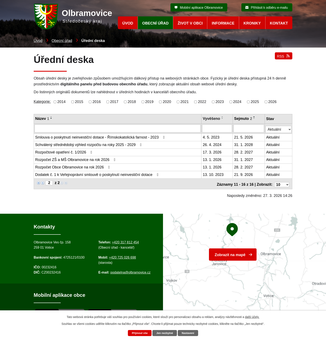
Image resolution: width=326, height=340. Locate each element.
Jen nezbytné (165, 333)
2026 (272, 102)
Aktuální (273, 137)
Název (42, 119)
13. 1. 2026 (212, 159)
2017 (114, 102)
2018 (132, 102)
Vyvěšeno (211, 119)
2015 (79, 102)
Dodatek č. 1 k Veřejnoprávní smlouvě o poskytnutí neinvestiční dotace (97, 174)
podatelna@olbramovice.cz (130, 270)
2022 (202, 102)
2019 (149, 102)
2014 (61, 102)
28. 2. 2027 (243, 152)
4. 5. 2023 (211, 137)
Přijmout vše (137, 333)
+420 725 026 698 (122, 255)
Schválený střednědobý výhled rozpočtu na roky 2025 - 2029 (89, 144)
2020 (167, 102)
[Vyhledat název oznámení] (118, 128)
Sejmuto (243, 119)
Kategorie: (42, 101)
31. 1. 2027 (243, 159)
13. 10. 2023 (213, 174)
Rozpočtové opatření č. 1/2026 (64, 152)
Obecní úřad (62, 41)
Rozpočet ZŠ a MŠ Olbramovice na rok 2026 (76, 159)
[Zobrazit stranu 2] (49, 182)
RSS (283, 58)
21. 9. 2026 (243, 174)
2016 (97, 102)
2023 (220, 102)
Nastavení (190, 333)
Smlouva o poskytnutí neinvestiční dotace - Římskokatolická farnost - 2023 (100, 137)
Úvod (38, 41)
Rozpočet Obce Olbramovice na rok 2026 (73, 166)
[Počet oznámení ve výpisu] (281, 182)
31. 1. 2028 (243, 144)
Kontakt (279, 23)
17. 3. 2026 (212, 152)
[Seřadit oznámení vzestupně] (51, 117)
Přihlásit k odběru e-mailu (269, 7)
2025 (255, 102)
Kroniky (252, 23)
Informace (223, 23)
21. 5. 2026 (243, 137)
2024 (237, 102)
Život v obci (190, 23)
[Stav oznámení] (278, 127)
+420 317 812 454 (125, 240)
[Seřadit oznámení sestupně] (51, 118)
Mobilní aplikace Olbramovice (201, 7)
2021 (184, 102)
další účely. (252, 316)
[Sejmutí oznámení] (249, 128)
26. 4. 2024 (212, 144)
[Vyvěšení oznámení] (217, 128)
